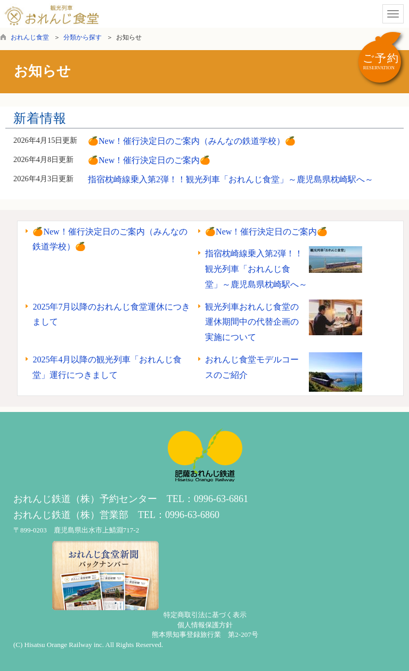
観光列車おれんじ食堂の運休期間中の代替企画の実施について (252, 322)
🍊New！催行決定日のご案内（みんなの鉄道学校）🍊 (192, 140)
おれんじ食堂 (30, 37)
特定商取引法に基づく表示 (205, 615)
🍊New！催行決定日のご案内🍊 (149, 160)
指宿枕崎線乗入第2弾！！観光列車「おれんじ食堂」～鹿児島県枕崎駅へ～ (230, 179)
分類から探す (82, 37)
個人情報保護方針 (205, 625)
